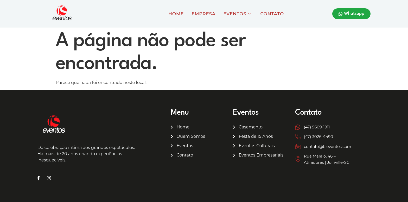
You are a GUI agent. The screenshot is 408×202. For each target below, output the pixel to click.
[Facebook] (38, 179)
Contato (272, 13)
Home (176, 13)
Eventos (237, 14)
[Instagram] (49, 179)
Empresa (203, 13)
